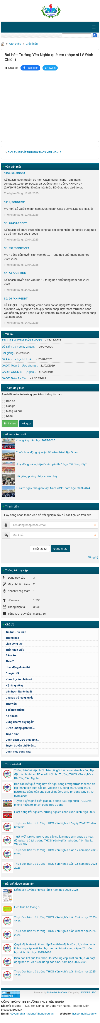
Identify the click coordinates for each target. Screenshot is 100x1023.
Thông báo (12, 637)
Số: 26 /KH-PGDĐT (16, 298)
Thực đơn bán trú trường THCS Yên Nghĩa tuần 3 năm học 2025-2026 (55, 932)
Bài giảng (8, 353)
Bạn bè (8, 401)
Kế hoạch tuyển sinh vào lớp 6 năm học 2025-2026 (46, 889)
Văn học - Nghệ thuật (19, 691)
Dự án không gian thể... (20, 728)
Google (8, 406)
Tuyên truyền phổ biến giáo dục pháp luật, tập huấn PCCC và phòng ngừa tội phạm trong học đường (53, 802)
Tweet (50, 67)
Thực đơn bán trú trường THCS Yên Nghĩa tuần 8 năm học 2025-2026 (55, 973)
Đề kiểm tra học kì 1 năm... (19, 359)
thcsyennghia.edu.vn (84, 1013)
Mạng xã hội (12, 411)
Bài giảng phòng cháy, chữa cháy (37, 476)
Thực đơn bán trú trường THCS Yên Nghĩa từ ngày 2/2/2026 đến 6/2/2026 (55, 825)
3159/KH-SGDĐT (14, 173)
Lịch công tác (14, 643)
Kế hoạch (12, 715)
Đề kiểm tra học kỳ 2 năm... (19, 346)
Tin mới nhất (13, 764)
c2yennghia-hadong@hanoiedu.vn (32, 1013)
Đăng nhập (60, 548)
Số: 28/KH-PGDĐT (15, 223)
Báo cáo (11, 655)
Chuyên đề (12, 673)
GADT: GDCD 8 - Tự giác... (19, 371)
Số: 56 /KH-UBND (15, 273)
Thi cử (10, 661)
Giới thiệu (15, 43)
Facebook (30, 67)
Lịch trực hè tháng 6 (26, 907)
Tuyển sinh (12, 734)
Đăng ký (93, 557)
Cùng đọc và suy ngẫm (20, 721)
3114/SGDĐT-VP (14, 202)
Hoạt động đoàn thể (18, 667)
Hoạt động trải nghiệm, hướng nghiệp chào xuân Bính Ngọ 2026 (54, 811)
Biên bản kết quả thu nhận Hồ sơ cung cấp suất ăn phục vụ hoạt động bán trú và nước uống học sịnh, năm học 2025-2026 (54, 960)
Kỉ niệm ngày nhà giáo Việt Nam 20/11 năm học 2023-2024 (53, 488)
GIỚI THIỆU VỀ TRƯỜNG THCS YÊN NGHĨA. (35, 152)
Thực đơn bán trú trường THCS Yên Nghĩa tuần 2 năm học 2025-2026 (55, 919)
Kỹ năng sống (14, 685)
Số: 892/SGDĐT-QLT (16, 248)
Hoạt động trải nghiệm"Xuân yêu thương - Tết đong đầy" (51, 464)
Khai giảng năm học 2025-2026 (35, 440)
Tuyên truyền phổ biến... (21, 745)
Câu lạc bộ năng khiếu (20, 697)
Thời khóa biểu (15, 649)
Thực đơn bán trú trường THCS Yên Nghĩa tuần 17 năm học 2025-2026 (56, 852)
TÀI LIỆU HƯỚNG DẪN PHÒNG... (23, 340)
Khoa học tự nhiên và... (20, 679)
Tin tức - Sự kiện (16, 632)
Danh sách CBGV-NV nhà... (22, 739)
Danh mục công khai (18, 751)
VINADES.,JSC (88, 992)
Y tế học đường (15, 709)
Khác (7, 416)
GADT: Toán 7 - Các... (15, 378)
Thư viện (11, 703)
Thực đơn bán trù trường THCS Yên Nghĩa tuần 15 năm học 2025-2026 (56, 865)
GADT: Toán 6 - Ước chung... (20, 365)
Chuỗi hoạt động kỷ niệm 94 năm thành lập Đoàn (47, 452)
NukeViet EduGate (57, 992)
